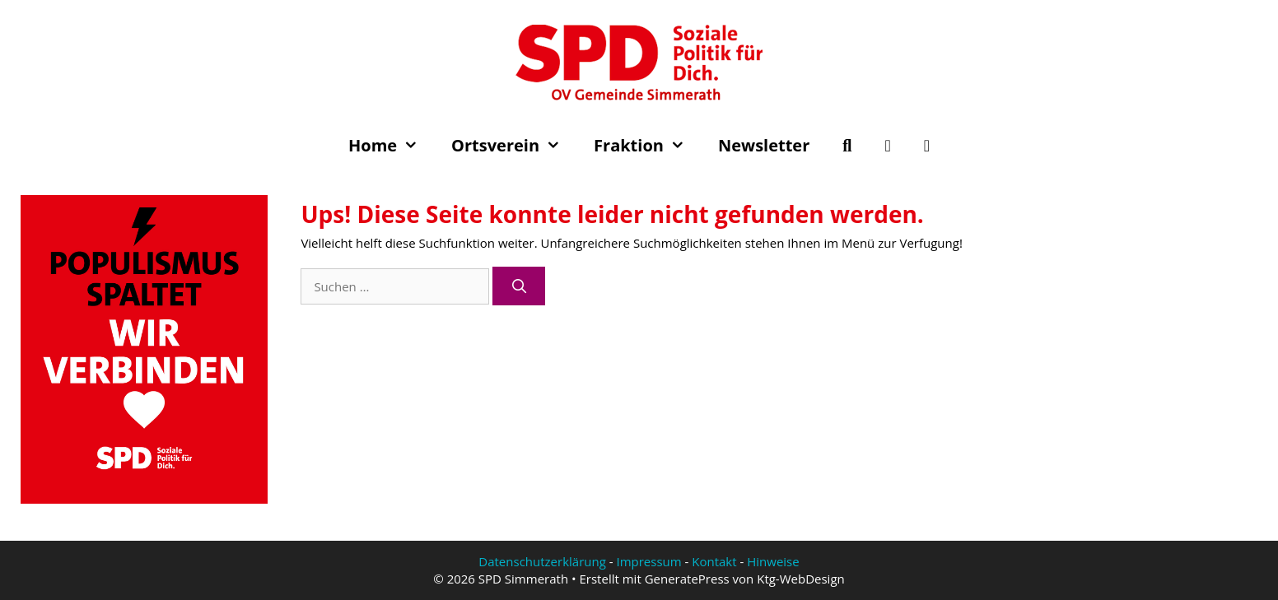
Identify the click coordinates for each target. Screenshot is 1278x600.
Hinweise (773, 561)
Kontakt (714, 561)
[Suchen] (518, 286)
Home (391, 145)
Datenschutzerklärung (542, 561)
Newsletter (763, 145)
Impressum (648, 561)
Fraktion (648, 145)
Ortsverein (514, 145)
